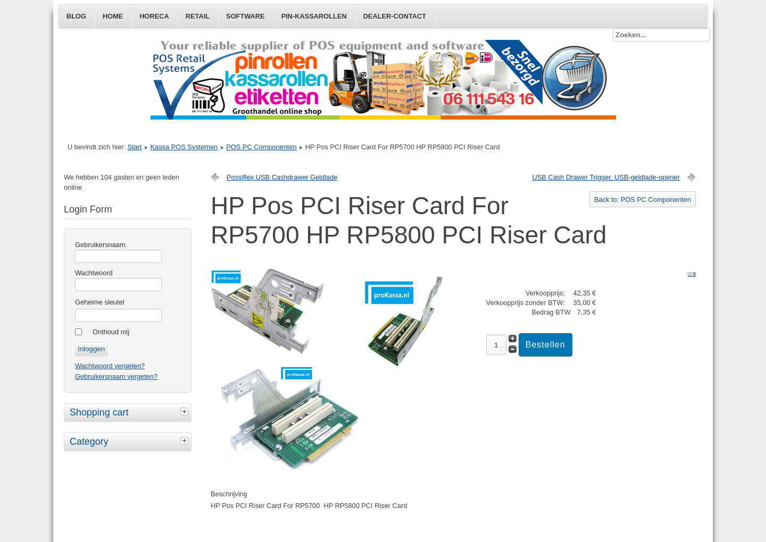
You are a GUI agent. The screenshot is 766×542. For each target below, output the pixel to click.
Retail (198, 16)
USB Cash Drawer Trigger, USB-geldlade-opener (606, 177)
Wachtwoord (94, 273)
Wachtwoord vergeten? (110, 366)
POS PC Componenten (261, 147)
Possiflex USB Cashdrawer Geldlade (282, 177)
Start (134, 147)
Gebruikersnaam (100, 245)
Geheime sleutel (99, 302)
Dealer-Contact (394, 16)
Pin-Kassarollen (314, 16)
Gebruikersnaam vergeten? (116, 376)
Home (113, 16)
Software (245, 16)
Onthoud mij (111, 332)
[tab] (185, 411)
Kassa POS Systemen (184, 147)
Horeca (154, 16)
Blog (76, 16)
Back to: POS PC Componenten (642, 200)
